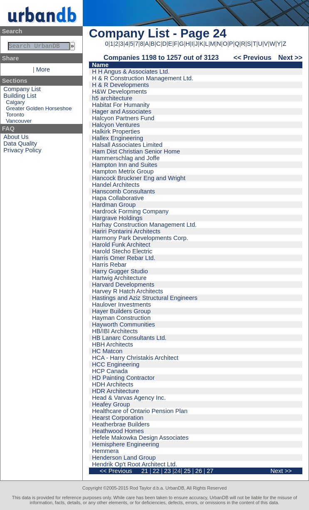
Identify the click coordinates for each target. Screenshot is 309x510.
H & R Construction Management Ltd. (142, 78)
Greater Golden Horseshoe (39, 110)
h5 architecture (112, 98)
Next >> (290, 57)
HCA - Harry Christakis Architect (135, 357)
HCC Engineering (115, 364)
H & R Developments (120, 85)
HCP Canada (110, 371)
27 (210, 471)
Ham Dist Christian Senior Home (136, 151)
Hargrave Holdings (117, 218)
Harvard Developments (123, 284)
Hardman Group (114, 204)
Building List (19, 97)
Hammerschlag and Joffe (126, 158)
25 (187, 471)
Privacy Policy (22, 152)
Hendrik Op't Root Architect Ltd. (134, 464)
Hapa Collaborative (118, 198)
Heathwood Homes (118, 431)
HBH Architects (112, 344)
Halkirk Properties (116, 131)
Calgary (15, 104)
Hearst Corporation (117, 417)
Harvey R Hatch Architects (127, 291)
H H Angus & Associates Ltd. (131, 71)
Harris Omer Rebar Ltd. (123, 258)
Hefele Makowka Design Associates (140, 437)
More (43, 71)
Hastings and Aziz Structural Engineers (144, 298)
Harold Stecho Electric (122, 251)
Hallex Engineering (117, 138)
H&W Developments (119, 91)
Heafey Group (111, 404)
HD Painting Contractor (123, 377)
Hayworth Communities (123, 324)
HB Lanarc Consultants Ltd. (129, 337)
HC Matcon (107, 351)
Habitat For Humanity (120, 105)
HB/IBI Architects (115, 331)
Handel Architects (115, 184)
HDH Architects (112, 384)
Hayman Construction (121, 317)
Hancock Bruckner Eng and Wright (138, 178)
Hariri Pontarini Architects (126, 231)
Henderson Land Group (124, 457)
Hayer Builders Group (121, 311)
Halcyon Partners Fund (123, 118)
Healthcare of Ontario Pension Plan (140, 411)
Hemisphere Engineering (125, 444)
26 (198, 471)
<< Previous (252, 57)
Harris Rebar (109, 264)
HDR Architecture (115, 391)
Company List (22, 90)
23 (167, 471)
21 (144, 471)
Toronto (15, 116)
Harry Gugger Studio (120, 271)
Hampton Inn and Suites (124, 164)
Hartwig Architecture (119, 278)
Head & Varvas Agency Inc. (129, 397)
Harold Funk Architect (121, 244)
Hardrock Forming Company (130, 211)
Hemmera (105, 451)
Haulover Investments (121, 304)
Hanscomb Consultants (123, 191)
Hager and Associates (121, 111)
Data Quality (20, 145)
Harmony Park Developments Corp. (140, 238)
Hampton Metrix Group (122, 171)
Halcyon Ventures (116, 124)
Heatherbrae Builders (121, 424)
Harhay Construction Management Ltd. (144, 224)
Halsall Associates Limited (127, 144)
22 (156, 471)
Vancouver (19, 122)
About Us (15, 138)
